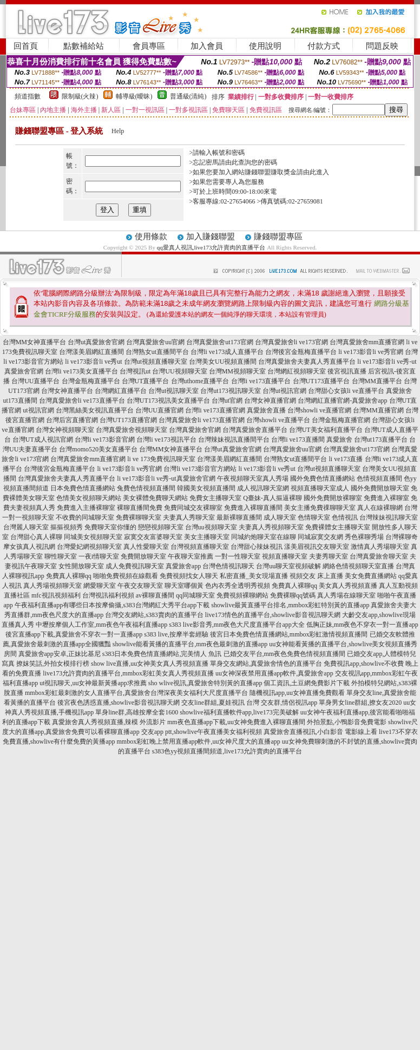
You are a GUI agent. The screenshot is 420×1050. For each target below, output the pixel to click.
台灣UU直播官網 (159, 410)
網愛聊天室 (99, 585)
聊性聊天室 (60, 556)
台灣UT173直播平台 (321, 381)
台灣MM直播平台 (377, 381)
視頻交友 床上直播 (316, 576)
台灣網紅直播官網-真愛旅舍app (342, 400)
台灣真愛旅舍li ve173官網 (291, 342)
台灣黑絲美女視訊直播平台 (95, 410)
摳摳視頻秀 (66, 527)
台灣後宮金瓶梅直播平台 (301, 352)
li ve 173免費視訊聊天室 (161, 459)
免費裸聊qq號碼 (293, 595)
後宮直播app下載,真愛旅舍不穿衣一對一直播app (74, 634)
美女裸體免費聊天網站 (155, 498)
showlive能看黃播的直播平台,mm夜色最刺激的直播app (190, 644)
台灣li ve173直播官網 (215, 410)
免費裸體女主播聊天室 (337, 527)
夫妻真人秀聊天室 (189, 517)
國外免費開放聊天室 (380, 488)
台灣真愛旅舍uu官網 (155, 342)
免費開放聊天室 (143, 556)
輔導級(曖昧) (134, 96)
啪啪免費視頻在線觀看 (125, 576)
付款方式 (323, 46)
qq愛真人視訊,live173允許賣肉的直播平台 (211, 247)
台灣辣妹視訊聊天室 (388, 517)
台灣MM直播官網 (378, 410)
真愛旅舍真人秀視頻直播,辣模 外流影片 (109, 722)
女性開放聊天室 (81, 566)
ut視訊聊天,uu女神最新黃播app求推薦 (93, 683)
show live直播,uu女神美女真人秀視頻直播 (149, 663)
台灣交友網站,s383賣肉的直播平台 (154, 615)
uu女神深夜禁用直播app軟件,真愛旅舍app (274, 673)
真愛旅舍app (183, 566)
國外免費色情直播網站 (322, 478)
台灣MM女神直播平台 (34, 342)
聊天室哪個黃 (184, 585)
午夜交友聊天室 (140, 585)
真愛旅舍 (339, 439)
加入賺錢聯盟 (210, 236)
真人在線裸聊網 (380, 507)
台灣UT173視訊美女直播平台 (168, 400)
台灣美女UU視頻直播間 (223, 361)
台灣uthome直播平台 (200, 381)
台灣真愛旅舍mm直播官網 (367, 342)
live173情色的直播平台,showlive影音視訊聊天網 (272, 615)
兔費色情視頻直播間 (146, 488)
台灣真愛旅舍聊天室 (379, 556)
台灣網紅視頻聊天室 (296, 371)
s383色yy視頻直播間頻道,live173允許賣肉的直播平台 (227, 751)
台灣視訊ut (135, 371)
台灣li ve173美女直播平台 (81, 371)
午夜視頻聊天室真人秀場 (252, 478)
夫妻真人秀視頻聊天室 (271, 527)
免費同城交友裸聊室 (193, 507)
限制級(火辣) (80, 96)
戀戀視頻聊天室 (160, 527)
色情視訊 (345, 517)
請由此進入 (313, 172)
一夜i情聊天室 (98, 556)
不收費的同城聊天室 (85, 517)
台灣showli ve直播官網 (319, 410)
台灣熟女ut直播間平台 (157, 352)
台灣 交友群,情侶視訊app (281, 702)
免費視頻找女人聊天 (189, 576)
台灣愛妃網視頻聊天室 (89, 546)
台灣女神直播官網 (270, 400)
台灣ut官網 (227, 400)
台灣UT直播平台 (145, 381)
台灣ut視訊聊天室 (173, 391)
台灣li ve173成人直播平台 (227, 352)
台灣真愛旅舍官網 (195, 430)
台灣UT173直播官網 (128, 420)
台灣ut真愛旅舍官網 (96, 342)
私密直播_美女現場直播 (254, 576)
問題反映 (382, 46)
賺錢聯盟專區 (278, 236)
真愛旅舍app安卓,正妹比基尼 (59, 654)
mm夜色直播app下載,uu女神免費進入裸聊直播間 (236, 722)
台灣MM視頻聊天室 (237, 371)
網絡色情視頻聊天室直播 (358, 566)
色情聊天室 (314, 517)
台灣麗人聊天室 (26, 527)
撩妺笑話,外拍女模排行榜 (52, 663)
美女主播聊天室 (206, 537)
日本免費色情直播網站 (82, 488)
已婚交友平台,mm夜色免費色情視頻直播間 (285, 654)
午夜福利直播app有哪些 (48, 605)
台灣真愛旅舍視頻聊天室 (131, 430)
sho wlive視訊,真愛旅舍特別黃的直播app (205, 683)
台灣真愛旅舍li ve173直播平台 (82, 400)
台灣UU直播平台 (35, 381)
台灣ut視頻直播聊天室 (155, 361)
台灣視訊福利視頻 (108, 595)
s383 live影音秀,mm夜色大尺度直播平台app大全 (237, 624)
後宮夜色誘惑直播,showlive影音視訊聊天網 (118, 702)
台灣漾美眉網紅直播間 (91, 352)
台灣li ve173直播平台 (261, 381)
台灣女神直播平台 (67, 391)
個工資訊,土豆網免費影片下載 (307, 683)
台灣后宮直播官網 (72, 420)
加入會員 (207, 46)
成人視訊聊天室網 (263, 488)
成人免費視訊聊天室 (135, 566)
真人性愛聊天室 (146, 546)
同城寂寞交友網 (320, 537)
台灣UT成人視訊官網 (42, 439)
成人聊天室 (280, 517)
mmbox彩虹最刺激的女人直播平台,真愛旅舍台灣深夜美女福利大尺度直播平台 (136, 693)
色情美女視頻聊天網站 (88, 498)
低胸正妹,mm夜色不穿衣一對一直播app (362, 624)
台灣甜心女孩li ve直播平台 (346, 391)
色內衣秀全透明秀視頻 (237, 585)
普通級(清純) (188, 96)
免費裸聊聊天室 (138, 517)
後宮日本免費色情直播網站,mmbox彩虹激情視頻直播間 (289, 634)
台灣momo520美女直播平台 (98, 449)
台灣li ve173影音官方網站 (200, 468)
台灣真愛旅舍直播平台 (254, 430)
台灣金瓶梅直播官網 (341, 420)
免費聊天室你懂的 (110, 527)
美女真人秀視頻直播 (348, 585)
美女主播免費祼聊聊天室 (320, 507)
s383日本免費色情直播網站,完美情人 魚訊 (162, 654)
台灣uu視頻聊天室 (211, 527)
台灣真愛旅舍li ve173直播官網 (202, 420)
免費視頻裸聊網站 (242, 595)
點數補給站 (83, 46)
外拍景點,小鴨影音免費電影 (346, 722)
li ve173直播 (346, 459)
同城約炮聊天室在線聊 (263, 537)
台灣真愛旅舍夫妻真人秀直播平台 (307, 361)
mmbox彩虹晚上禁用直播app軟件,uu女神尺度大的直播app (198, 741)
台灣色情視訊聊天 (228, 566)
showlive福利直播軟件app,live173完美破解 (239, 712)
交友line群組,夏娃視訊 (213, 702)
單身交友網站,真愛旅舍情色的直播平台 (266, 663)
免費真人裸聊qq (68, 576)
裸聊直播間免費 (139, 507)
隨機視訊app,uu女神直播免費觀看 (297, 693)
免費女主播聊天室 (215, 498)
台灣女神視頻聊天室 (65, 430)
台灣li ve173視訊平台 (166, 439)
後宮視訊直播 (346, 371)
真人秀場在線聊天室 (346, 595)
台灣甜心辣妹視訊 (257, 546)
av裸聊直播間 (155, 595)
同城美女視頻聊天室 (93, 537)
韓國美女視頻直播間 (206, 488)
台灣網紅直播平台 (121, 391)
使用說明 (265, 46)
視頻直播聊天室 (284, 556)
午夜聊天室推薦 (190, 556)
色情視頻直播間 (379, 478)
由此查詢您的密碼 (251, 162)
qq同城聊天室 (195, 595)
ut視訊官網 (38, 410)
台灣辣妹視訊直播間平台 (234, 439)
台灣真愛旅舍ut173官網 (219, 342)
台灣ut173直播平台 (381, 439)
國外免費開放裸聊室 (333, 498)
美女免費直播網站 (371, 576)
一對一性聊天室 (237, 556)
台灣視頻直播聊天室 (199, 546)
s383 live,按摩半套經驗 (176, 634)
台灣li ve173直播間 (298, 439)
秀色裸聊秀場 (364, 537)
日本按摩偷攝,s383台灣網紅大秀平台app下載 (145, 605)
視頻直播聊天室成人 (320, 488)
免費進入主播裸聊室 (86, 507)
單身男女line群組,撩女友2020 (360, 702)
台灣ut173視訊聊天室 (230, 391)
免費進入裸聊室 (386, 498)
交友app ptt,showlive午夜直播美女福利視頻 (201, 732)
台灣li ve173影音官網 (105, 439)
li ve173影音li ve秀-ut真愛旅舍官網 (166, 478)
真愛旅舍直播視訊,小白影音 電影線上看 (320, 732)
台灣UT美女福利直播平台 (326, 430)
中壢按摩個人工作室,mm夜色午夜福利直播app (101, 624)
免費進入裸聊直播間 (253, 507)
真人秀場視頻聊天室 (52, 585)
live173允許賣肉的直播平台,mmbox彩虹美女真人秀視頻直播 (128, 673)
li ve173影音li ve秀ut (93, 361)
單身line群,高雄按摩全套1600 (136, 712)
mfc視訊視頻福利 (56, 595)
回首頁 (26, 46)
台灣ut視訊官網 (284, 391)
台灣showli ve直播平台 (278, 420)
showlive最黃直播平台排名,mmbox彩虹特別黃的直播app (290, 605)
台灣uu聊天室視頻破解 (288, 566)
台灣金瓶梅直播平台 (91, 381)
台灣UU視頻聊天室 (179, 371)
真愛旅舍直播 (266, 410)
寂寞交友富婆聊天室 (153, 537)
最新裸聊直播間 (239, 517)
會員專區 (149, 46)
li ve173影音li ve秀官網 (370, 352)
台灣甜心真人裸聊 (36, 537)
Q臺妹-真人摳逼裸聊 (272, 498)
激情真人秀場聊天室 (380, 546)
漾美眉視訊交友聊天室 (316, 546)
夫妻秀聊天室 (328, 556)
